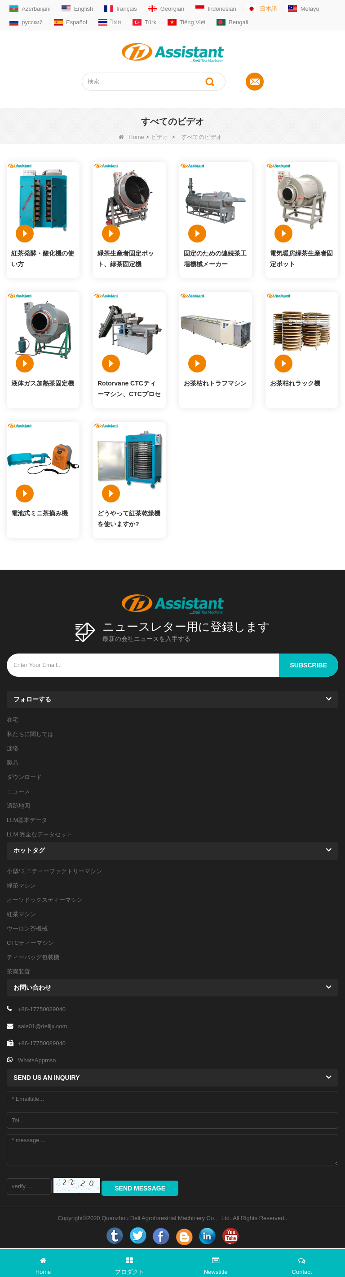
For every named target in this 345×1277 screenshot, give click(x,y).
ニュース (18, 791)
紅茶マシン (21, 914)
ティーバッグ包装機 (33, 957)
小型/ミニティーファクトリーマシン (54, 871)
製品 (12, 762)
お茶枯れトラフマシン (215, 383)
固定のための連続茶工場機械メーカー (215, 259)
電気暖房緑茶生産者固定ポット (301, 259)
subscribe (308, 665)
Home (131, 137)
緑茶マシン (21, 885)
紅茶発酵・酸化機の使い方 (42, 259)
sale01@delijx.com (42, 1026)
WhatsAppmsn (37, 1060)
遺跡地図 (18, 805)
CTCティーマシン (30, 942)
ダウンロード (24, 777)
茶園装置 (18, 971)
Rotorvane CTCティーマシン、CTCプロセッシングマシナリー (129, 389)
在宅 (12, 719)
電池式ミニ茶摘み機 (39, 513)
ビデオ (159, 137)
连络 (12, 748)
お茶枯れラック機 (295, 383)
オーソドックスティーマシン (45, 899)
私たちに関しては (30, 734)
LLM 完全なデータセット (39, 834)
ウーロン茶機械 (27, 928)
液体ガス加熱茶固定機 (42, 383)
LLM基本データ (27, 820)
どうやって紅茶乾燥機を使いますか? (128, 519)
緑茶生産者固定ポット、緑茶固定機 (125, 259)
